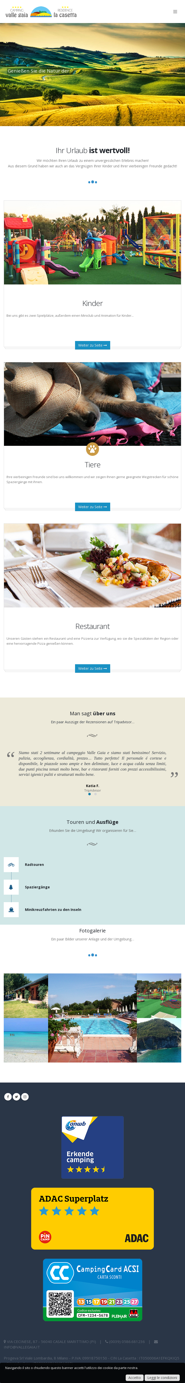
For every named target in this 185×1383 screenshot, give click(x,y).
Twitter (16, 1097)
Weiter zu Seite (92, 345)
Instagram (25, 1097)
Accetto (134, 1377)
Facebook (8, 1097)
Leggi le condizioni (162, 1377)
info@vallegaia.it (22, 1346)
